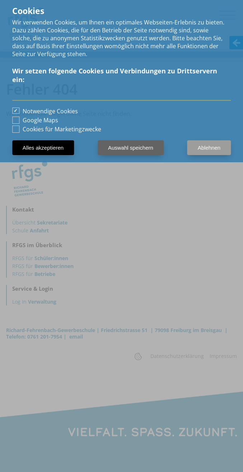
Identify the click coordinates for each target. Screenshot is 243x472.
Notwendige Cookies (50, 111)
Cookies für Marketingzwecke (62, 129)
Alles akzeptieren (43, 148)
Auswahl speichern (130, 148)
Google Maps (40, 120)
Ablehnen (209, 148)
